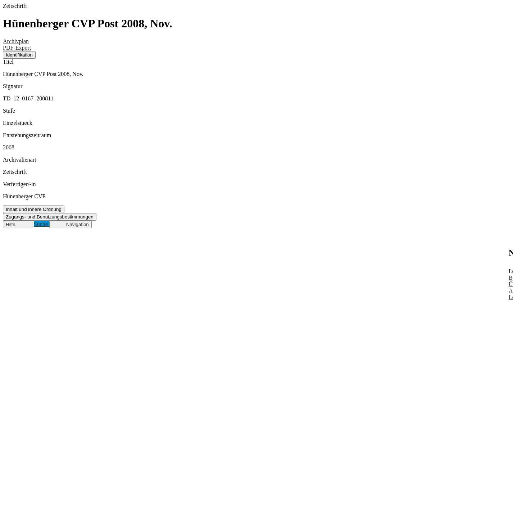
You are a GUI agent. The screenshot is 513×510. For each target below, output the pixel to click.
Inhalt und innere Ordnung (34, 209)
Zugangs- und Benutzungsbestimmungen (50, 217)
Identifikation (19, 55)
